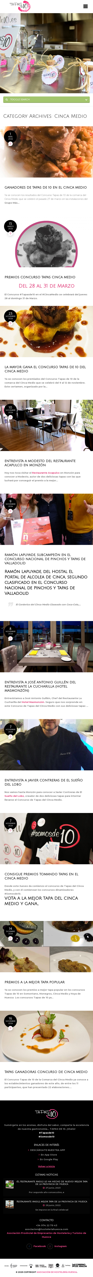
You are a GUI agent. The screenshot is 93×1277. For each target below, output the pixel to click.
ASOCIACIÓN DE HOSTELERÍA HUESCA (57, 1272)
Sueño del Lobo (14, 796)
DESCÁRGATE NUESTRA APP (47, 1150)
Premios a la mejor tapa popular (34, 982)
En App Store (49, 1154)
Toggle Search (18, 99)
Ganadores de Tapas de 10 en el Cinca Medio (45, 187)
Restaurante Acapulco (46, 472)
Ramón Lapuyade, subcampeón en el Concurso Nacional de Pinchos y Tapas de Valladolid (44, 559)
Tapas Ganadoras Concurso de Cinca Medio (46, 1072)
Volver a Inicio (46, 1166)
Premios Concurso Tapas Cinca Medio (39, 277)
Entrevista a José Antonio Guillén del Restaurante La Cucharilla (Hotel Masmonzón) (40, 686)
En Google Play (49, 1159)
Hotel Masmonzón (33, 702)
